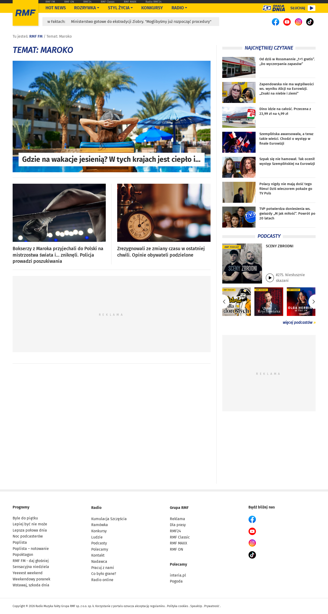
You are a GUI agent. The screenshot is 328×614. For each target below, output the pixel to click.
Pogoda (176, 581)
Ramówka (99, 525)
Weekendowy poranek (31, 579)
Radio (96, 507)
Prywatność (211, 606)
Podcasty (99, 543)
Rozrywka (85, 7)
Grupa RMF (179, 507)
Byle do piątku (25, 518)
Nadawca (99, 561)
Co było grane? (103, 573)
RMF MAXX (130, 1)
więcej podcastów (297, 322)
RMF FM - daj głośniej (31, 560)
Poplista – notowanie (31, 548)
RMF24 (87, 1)
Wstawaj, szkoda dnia (31, 585)
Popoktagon (23, 554)
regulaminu (157, 606)
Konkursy (152, 7)
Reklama (177, 519)
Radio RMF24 (153, 1)
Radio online (102, 580)
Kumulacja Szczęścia (109, 519)
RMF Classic (108, 1)
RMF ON (69, 1)
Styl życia (119, 7)
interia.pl (178, 575)
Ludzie (97, 537)
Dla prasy (178, 525)
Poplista (20, 542)
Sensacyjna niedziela (31, 566)
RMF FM (50, 1)
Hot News (55, 7)
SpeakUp (196, 606)
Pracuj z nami (102, 567)
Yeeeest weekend (28, 573)
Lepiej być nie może (30, 524)
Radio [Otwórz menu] (178, 7)
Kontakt (98, 555)
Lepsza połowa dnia (30, 530)
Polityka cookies (177, 606)
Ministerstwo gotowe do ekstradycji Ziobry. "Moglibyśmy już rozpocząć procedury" (141, 21)
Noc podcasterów (28, 536)
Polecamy (99, 549)
